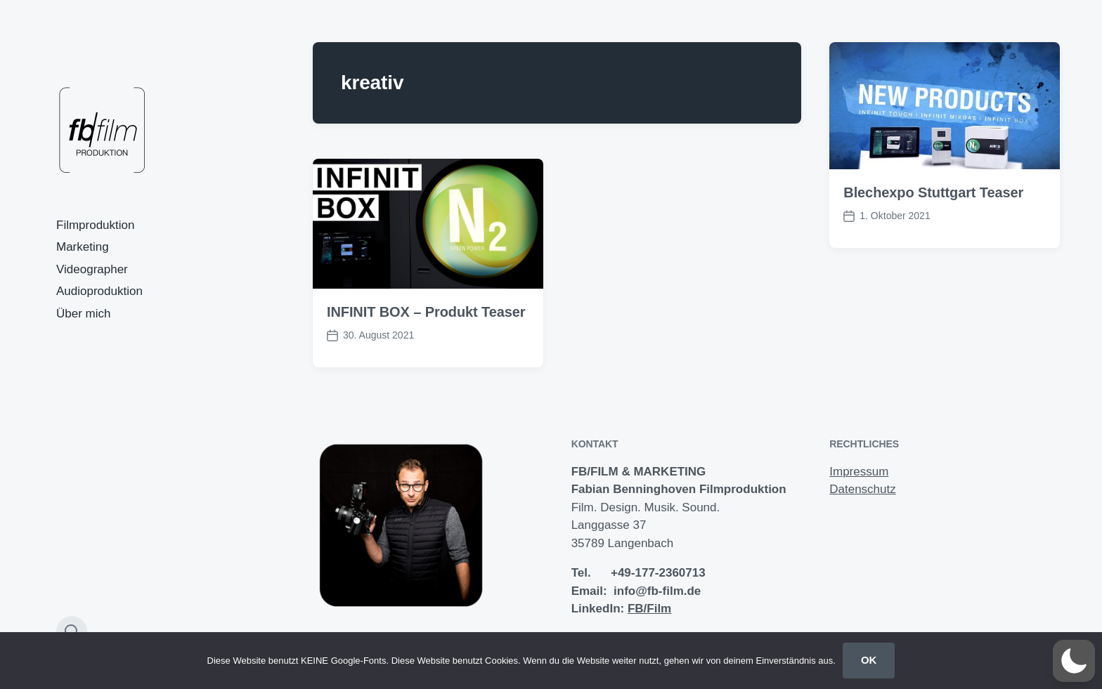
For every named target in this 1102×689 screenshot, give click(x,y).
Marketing (82, 247)
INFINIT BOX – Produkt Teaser (426, 312)
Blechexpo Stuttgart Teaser (933, 192)
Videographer (92, 269)
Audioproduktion (99, 291)
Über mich (83, 313)
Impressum (858, 471)
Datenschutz (862, 489)
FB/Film (649, 608)
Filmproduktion (95, 225)
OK (869, 660)
